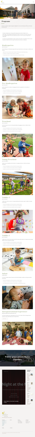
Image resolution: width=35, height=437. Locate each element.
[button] (33, 2)
